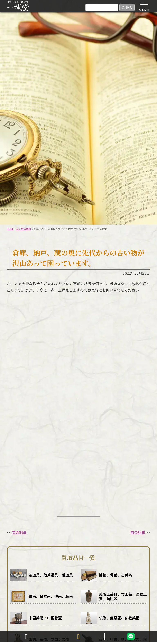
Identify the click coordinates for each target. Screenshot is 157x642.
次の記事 (19, 532)
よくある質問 (23, 229)
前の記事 (137, 532)
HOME (15, 20)
